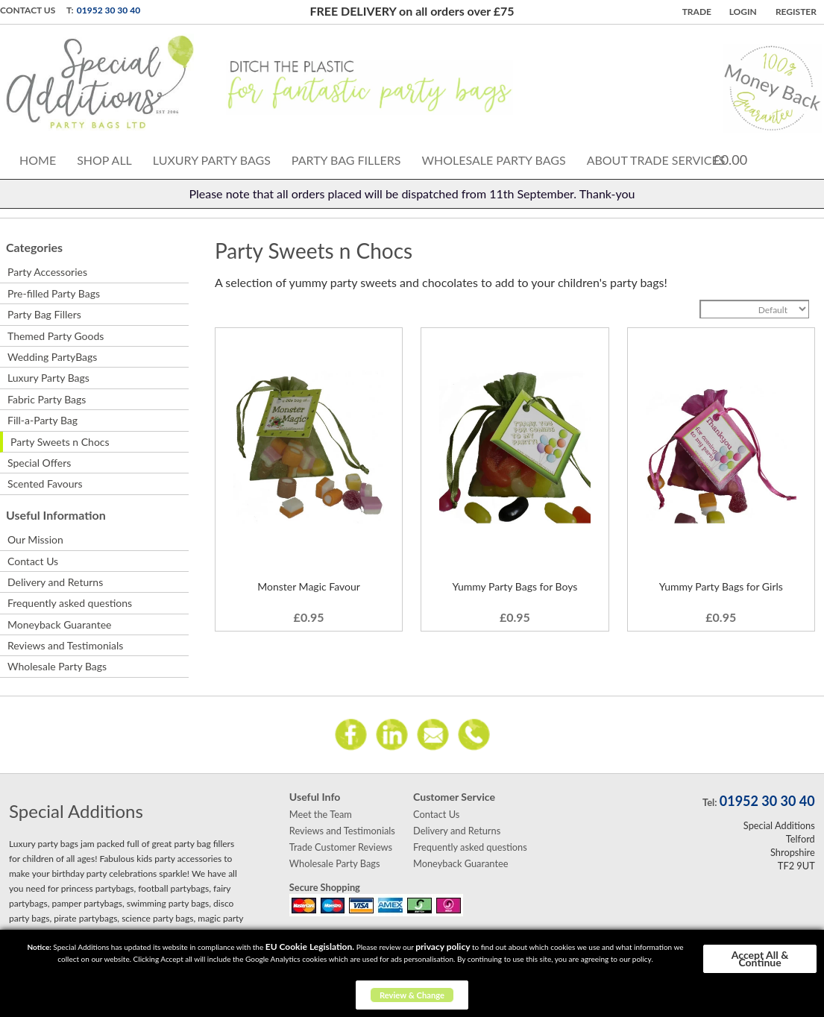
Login (743, 11)
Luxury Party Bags (212, 160)
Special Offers (39, 462)
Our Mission (35, 539)
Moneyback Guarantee (59, 624)
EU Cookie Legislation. (309, 946)
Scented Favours (45, 483)
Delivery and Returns (55, 582)
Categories (34, 247)
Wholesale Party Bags (493, 160)
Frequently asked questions (69, 602)
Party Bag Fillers (346, 160)
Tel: (709, 802)
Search (804, 157)
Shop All (104, 160)
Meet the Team (320, 814)
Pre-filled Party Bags (53, 293)
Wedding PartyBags (52, 356)
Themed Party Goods (55, 336)
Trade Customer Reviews (340, 847)
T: (70, 10)
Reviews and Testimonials (65, 645)
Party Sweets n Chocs (60, 441)
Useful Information (56, 515)
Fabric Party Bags (46, 399)
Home (37, 160)
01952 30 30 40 (108, 10)
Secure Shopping (324, 887)
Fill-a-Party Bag (42, 420)
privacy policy (442, 946)
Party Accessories (47, 271)
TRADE (696, 11)
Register (796, 11)
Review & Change (412, 995)
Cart (769, 158)
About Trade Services (656, 160)
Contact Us (27, 10)
